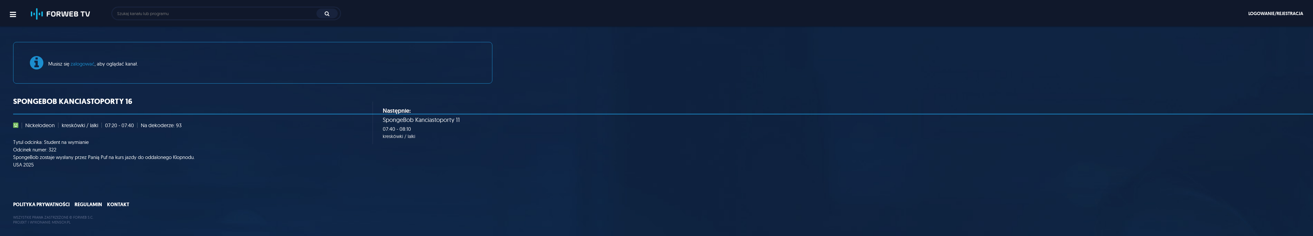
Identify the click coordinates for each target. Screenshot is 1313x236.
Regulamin (88, 204)
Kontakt (118, 204)
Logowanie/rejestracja (1275, 13)
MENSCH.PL (61, 222)
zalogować (83, 64)
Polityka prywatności (41, 204)
